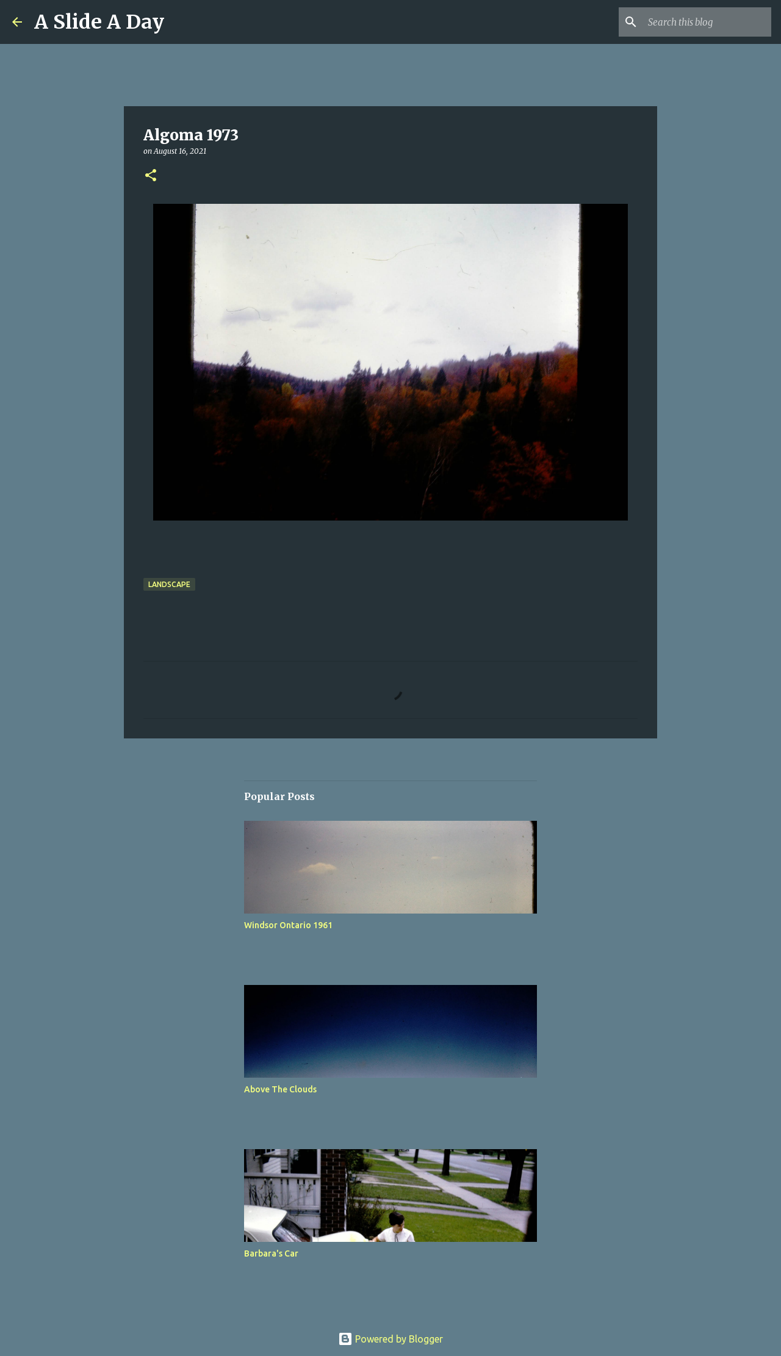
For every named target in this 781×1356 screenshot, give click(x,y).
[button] (150, 176)
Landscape (169, 584)
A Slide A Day (99, 22)
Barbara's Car (271, 1253)
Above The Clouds (280, 1089)
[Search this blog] (707, 22)
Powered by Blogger (390, 1338)
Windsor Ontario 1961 (288, 925)
